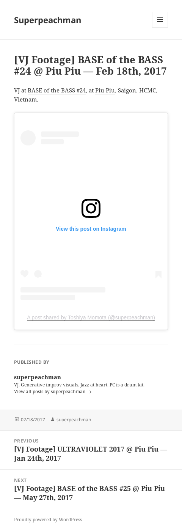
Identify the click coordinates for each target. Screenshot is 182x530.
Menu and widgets (160, 27)
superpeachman (73, 419)
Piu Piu (105, 90)
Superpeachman (47, 19)
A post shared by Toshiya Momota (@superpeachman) (91, 317)
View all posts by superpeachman (50, 391)
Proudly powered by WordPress (48, 519)
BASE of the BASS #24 (57, 90)
